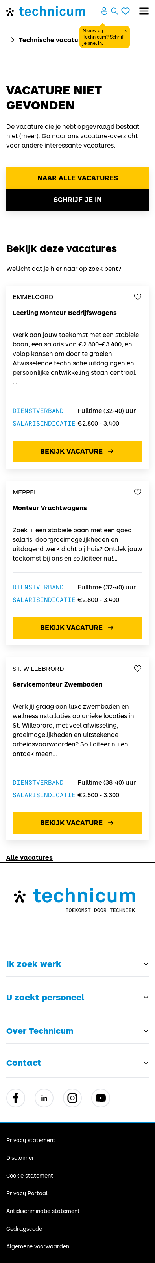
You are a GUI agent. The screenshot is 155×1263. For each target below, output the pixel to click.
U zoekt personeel (45, 997)
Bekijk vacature (77, 451)
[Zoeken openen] (114, 11)
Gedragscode (24, 1228)
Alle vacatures (29, 857)
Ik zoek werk (33, 964)
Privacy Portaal (27, 1193)
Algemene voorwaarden (37, 1246)
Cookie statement (29, 1175)
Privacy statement (30, 1140)
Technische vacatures (54, 39)
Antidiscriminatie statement (43, 1210)
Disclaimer (20, 1157)
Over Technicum (40, 1031)
